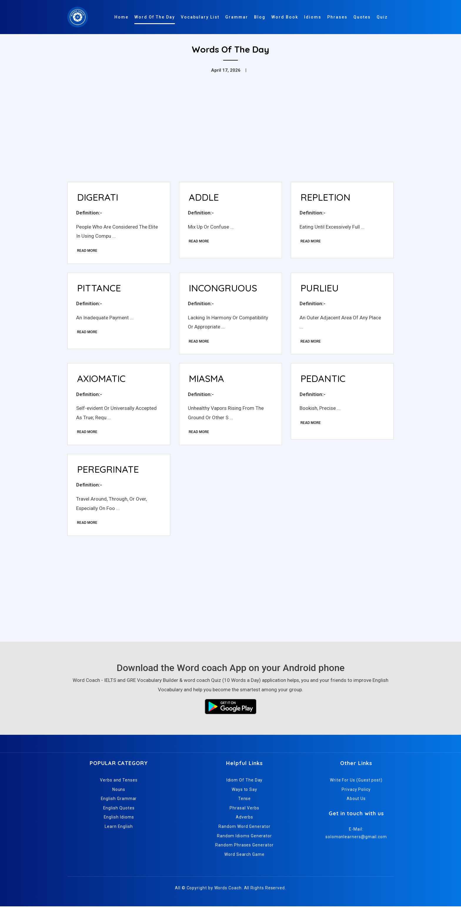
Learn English (119, 828)
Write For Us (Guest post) (356, 782)
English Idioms (119, 819)
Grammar (236, 17)
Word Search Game (244, 856)
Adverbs (244, 819)
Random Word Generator (244, 828)
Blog (259, 17)
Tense (244, 801)
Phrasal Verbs (244, 810)
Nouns (119, 791)
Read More (87, 251)
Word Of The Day (154, 17)
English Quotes (119, 810)
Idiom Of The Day (244, 782)
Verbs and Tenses (119, 782)
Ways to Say (244, 791)
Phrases (337, 17)
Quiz (382, 17)
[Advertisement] (230, 133)
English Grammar (119, 801)
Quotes (362, 17)
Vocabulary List (200, 17)
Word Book (284, 17)
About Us (356, 801)
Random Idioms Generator (244, 838)
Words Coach (228, 890)
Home (121, 17)
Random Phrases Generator (244, 847)
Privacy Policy (356, 791)
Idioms (312, 17)
